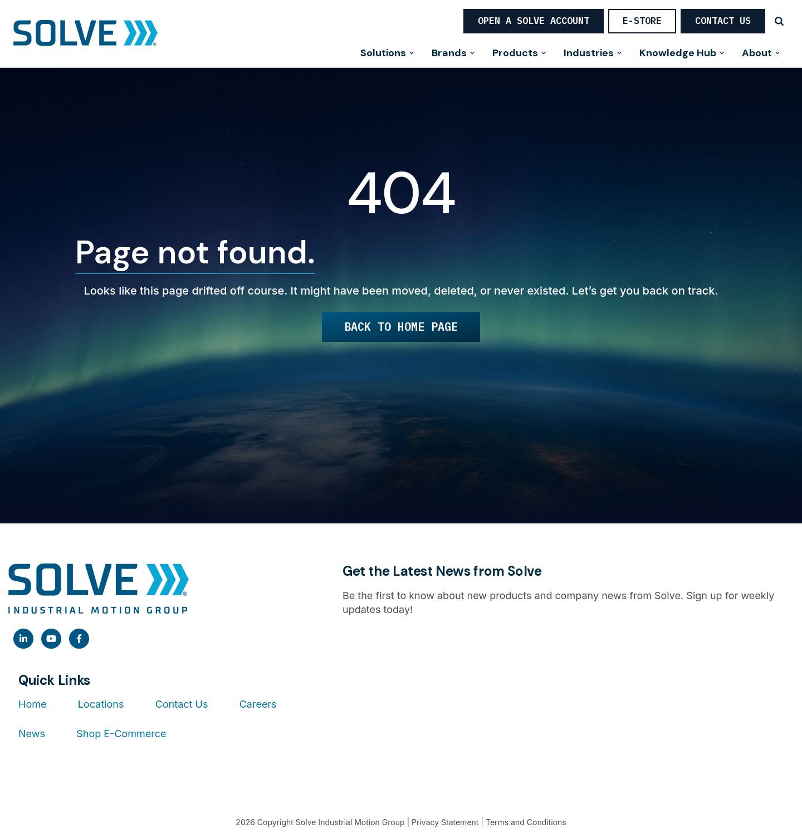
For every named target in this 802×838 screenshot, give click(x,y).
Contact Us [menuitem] (181, 704)
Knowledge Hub (682, 54)
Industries (593, 54)
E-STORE (642, 20)
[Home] (85, 34)
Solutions (387, 54)
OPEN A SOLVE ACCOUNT (533, 20)
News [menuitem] (31, 733)
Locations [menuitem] (101, 704)
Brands (454, 54)
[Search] (779, 21)
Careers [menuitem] (258, 704)
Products (519, 54)
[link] (23, 639)
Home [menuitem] (32, 704)
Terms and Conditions (526, 822)
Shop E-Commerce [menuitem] (121, 733)
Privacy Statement (445, 822)
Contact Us (723, 20)
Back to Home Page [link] (401, 326)
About (761, 54)
